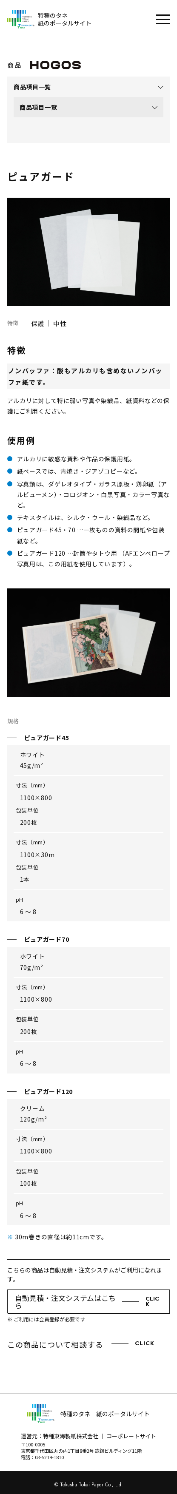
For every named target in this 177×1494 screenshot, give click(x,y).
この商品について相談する (80, 1345)
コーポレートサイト (131, 1436)
